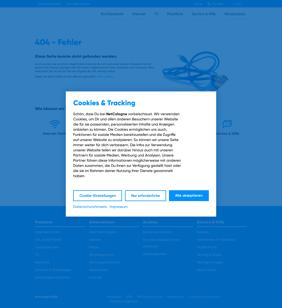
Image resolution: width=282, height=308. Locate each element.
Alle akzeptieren (189, 195)
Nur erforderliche (145, 195)
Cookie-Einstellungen (97, 195)
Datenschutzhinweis (90, 206)
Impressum (119, 206)
